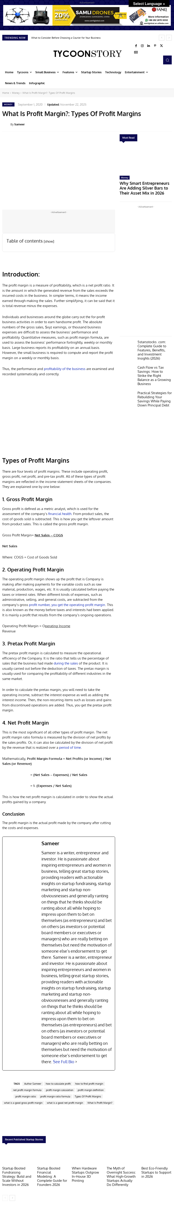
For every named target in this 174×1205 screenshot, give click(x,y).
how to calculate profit (58, 1083)
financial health (59, 514)
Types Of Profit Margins (88, 1096)
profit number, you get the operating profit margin (67, 605)
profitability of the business (64, 369)
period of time (70, 747)
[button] (167, 60)
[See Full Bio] (76, 1062)
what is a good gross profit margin (23, 1102)
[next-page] (12, 1195)
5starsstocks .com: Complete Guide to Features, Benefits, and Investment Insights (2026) (153, 341)
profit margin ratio (25, 1096)
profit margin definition (91, 1090)
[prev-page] (5, 1195)
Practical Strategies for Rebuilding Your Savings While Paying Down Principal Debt (154, 381)
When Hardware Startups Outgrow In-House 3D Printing (86, 1171)
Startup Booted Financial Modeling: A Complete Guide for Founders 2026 (51, 1173)
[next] (169, 38)
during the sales (66, 663)
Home (5, 92)
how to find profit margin (89, 1083)
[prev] (161, 38)
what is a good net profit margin (65, 1102)
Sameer (19, 124)
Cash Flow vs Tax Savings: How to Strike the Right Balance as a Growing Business (153, 362)
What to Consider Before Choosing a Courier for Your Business (66, 37)
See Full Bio (63, 1061)
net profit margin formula (27, 1090)
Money (15, 92)
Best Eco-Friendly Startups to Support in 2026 (156, 1171)
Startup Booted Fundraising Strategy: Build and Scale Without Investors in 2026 (16, 1175)
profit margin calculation (59, 1090)
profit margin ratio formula (55, 1096)
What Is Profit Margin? (99, 1102)
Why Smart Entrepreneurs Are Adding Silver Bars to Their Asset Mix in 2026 (145, 184)
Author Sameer (32, 1083)
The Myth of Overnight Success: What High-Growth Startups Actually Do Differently (122, 1175)
